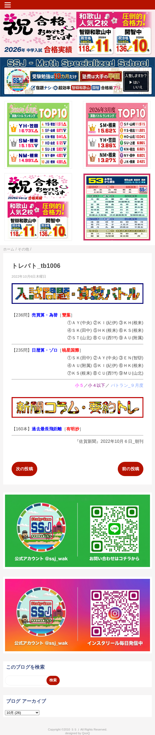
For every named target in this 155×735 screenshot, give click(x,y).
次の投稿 (24, 469)
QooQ (86, 733)
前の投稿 (130, 469)
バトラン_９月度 (127, 385)
